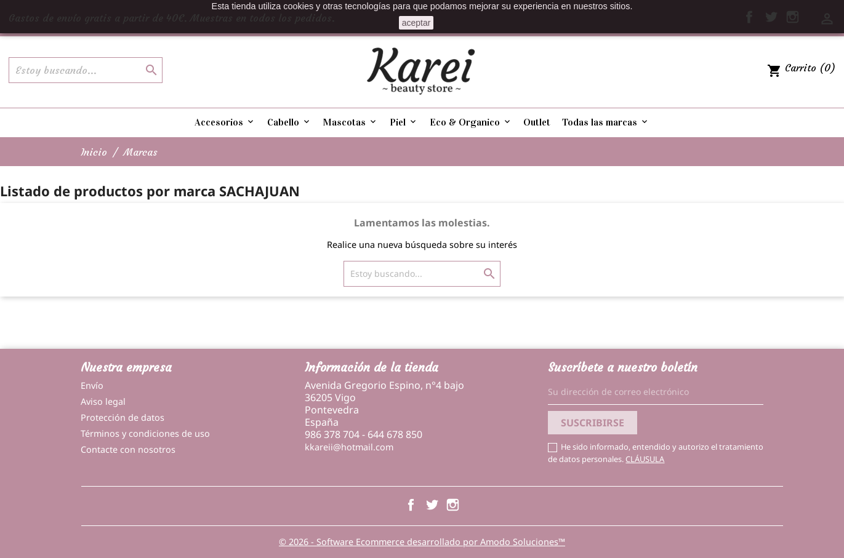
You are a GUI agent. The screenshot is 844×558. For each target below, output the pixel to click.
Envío (92, 385)
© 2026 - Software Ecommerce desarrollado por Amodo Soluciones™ (422, 542)
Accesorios (225, 122)
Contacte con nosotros (128, 449)
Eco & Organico (471, 122)
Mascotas (350, 122)
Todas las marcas (605, 122)
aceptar (416, 23)
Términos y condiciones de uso (145, 433)
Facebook (411, 504)
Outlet (536, 122)
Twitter (432, 504)
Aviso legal (103, 401)
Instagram (452, 504)
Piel (404, 122)
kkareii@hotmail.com (349, 447)
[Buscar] (86, 70)
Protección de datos (122, 417)
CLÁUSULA (644, 458)
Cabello (289, 122)
